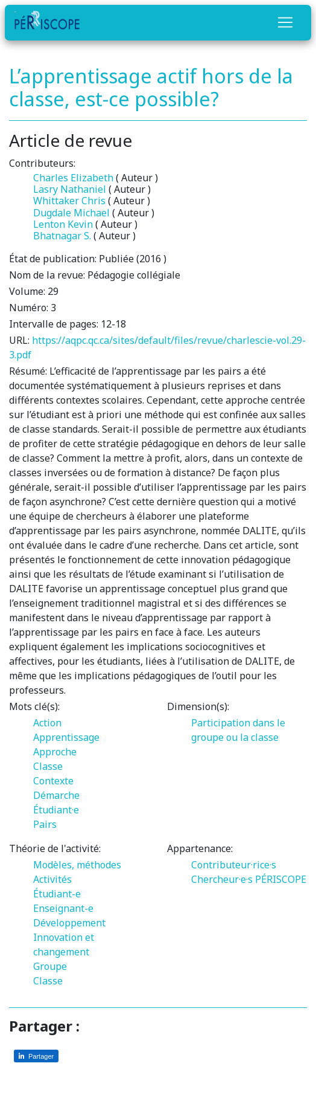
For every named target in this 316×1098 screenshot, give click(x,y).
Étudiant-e (57, 893)
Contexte (53, 780)
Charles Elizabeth (73, 177)
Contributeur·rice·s (233, 864)
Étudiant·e (56, 809)
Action (47, 722)
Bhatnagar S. (62, 235)
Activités (52, 879)
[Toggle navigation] (285, 22)
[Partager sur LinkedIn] (36, 1056)
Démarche (56, 795)
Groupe (50, 966)
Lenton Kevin (63, 224)
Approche (55, 751)
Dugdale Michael (71, 212)
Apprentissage (66, 737)
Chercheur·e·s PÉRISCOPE (248, 879)
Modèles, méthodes (77, 864)
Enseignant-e (63, 908)
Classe (48, 766)
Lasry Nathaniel (69, 189)
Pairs (45, 824)
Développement (69, 922)
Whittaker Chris (69, 200)
